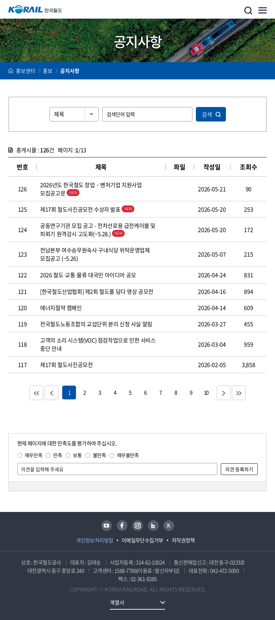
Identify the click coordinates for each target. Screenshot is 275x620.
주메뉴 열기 (262, 10)
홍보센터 (25, 71)
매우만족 (33, 455)
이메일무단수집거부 (142, 540)
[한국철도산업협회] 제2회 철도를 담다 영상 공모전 (96, 291)
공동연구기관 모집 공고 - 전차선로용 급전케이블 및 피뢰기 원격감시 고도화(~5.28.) (97, 229)
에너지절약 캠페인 (61, 307)
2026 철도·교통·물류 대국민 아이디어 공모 (88, 275)
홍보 (48, 71)
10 (206, 392)
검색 (207, 114)
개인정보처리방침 (94, 540)
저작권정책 (183, 540)
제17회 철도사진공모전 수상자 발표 (87, 209)
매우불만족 (128, 455)
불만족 (99, 455)
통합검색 (248, 10)
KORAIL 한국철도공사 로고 (35, 9)
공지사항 (69, 71)
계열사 (117, 602)
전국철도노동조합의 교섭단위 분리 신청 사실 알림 (96, 324)
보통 (77, 455)
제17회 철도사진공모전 (66, 364)
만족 (57, 455)
